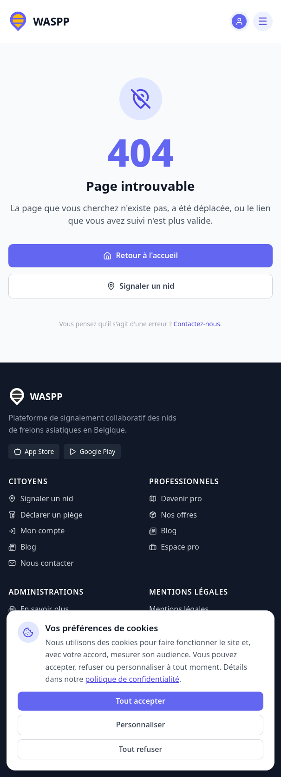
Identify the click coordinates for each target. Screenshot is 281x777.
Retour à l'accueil (140, 255)
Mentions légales (179, 609)
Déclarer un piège (45, 515)
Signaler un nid (141, 286)
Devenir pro (175, 498)
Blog (22, 547)
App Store (34, 451)
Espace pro (174, 547)
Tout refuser (141, 749)
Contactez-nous (196, 323)
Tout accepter (140, 701)
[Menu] (262, 21)
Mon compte (36, 530)
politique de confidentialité (132, 679)
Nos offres (173, 515)
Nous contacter (41, 563)
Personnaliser (140, 724)
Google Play (92, 451)
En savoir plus (38, 609)
